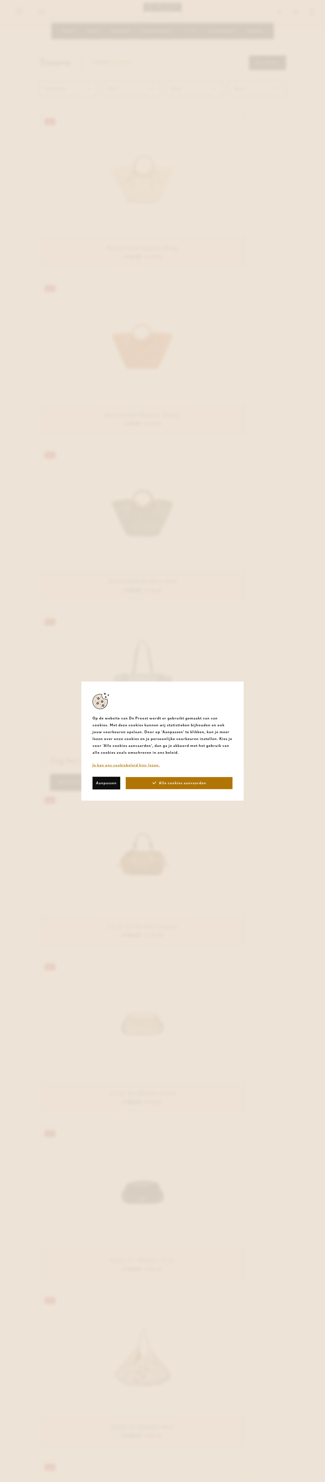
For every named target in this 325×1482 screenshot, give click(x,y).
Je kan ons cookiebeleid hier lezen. (126, 764)
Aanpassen (106, 782)
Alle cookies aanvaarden (179, 782)
